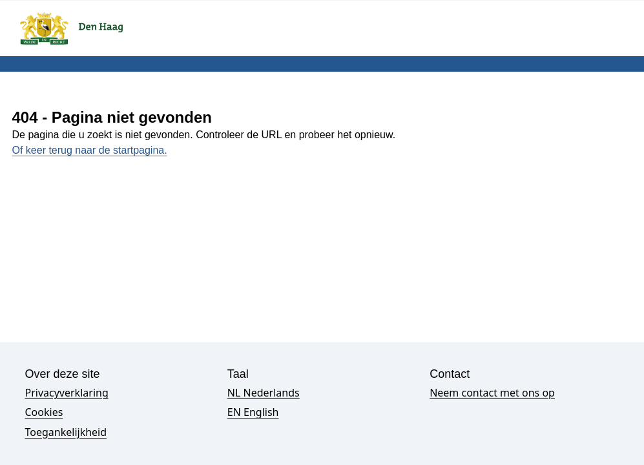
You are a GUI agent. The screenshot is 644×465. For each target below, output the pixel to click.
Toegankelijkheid (66, 432)
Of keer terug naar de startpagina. (89, 150)
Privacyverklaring (67, 393)
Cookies (44, 412)
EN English (253, 412)
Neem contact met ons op (492, 393)
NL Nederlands (263, 393)
